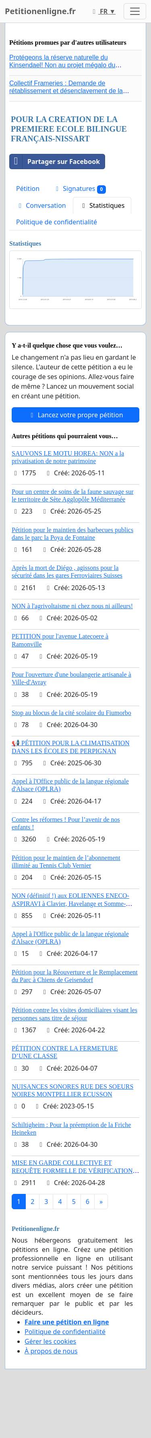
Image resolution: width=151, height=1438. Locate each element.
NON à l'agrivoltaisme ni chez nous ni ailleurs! (72, 606)
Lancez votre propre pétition (75, 414)
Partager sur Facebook (55, 161)
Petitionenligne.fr (40, 11)
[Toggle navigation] (135, 11)
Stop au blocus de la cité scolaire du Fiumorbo (71, 712)
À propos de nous (51, 1351)
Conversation (41, 205)
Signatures (79, 188)
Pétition (27, 188)
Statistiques (102, 205)
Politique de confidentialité (56, 222)
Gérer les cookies (50, 1341)
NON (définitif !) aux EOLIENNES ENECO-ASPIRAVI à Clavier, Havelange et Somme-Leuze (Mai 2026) (70, 903)
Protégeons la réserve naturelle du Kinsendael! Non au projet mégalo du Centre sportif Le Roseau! (62, 65)
